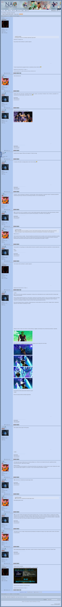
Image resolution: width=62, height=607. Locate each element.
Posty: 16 (3, 157)
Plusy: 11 (3, 105)
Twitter (25, 69)
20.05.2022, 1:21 (7, 150)
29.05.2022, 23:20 (7, 244)
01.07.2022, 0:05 (7, 424)
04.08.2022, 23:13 (7, 528)
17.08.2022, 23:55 (7, 563)
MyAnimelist (16, 97)
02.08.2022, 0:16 (7, 477)
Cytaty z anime (20, 69)
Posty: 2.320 (3, 106)
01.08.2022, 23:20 (7, 459)
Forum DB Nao (27, 601)
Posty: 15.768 (4, 31)
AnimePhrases (34, 601)
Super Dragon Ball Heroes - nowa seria (10, 14)
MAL (22, 69)
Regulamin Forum (16, 69)
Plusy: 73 (3, 276)
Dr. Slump (38, 601)
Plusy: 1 (3, 88)
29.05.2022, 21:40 (7, 226)
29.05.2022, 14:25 (7, 209)
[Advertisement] (37, 26)
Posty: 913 (3, 89)
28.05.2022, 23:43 (7, 191)
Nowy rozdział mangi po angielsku (19, 549)
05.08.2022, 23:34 (7, 546)
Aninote (31, 601)
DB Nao (23, 601)
